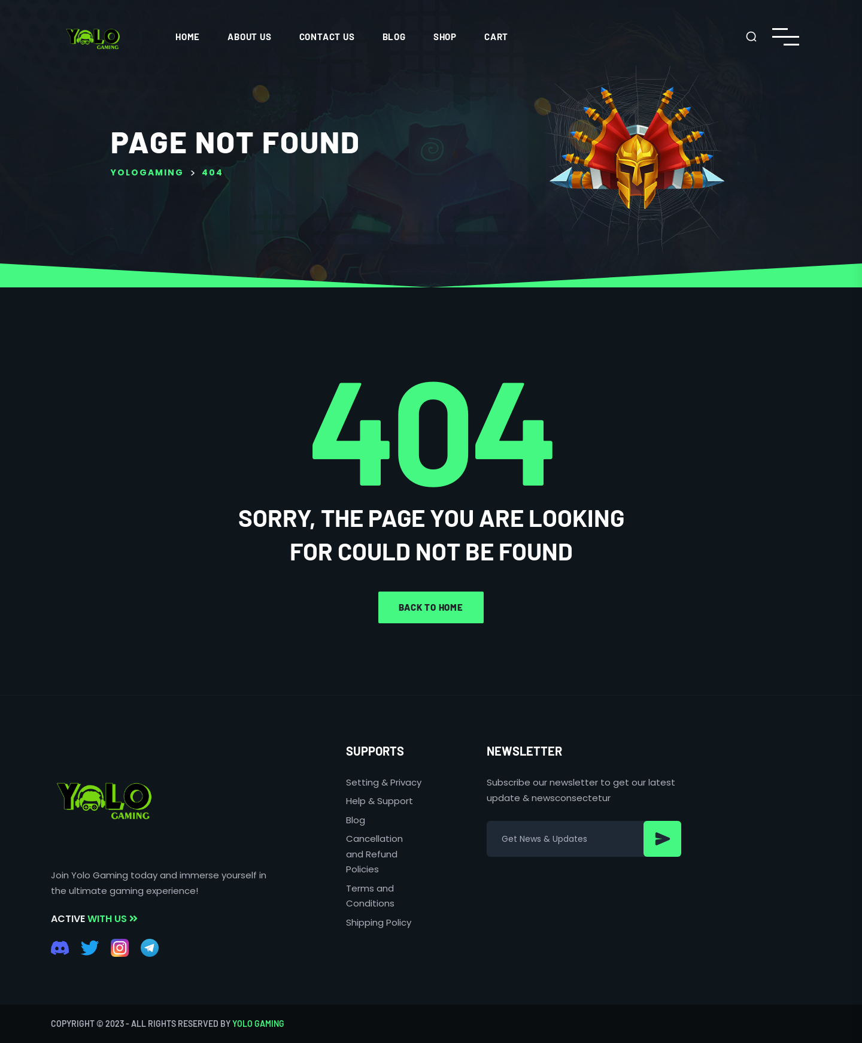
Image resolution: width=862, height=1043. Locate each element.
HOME (187, 36)
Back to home (431, 607)
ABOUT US (249, 36)
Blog (394, 36)
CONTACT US (327, 36)
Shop (445, 36)
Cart (496, 36)
